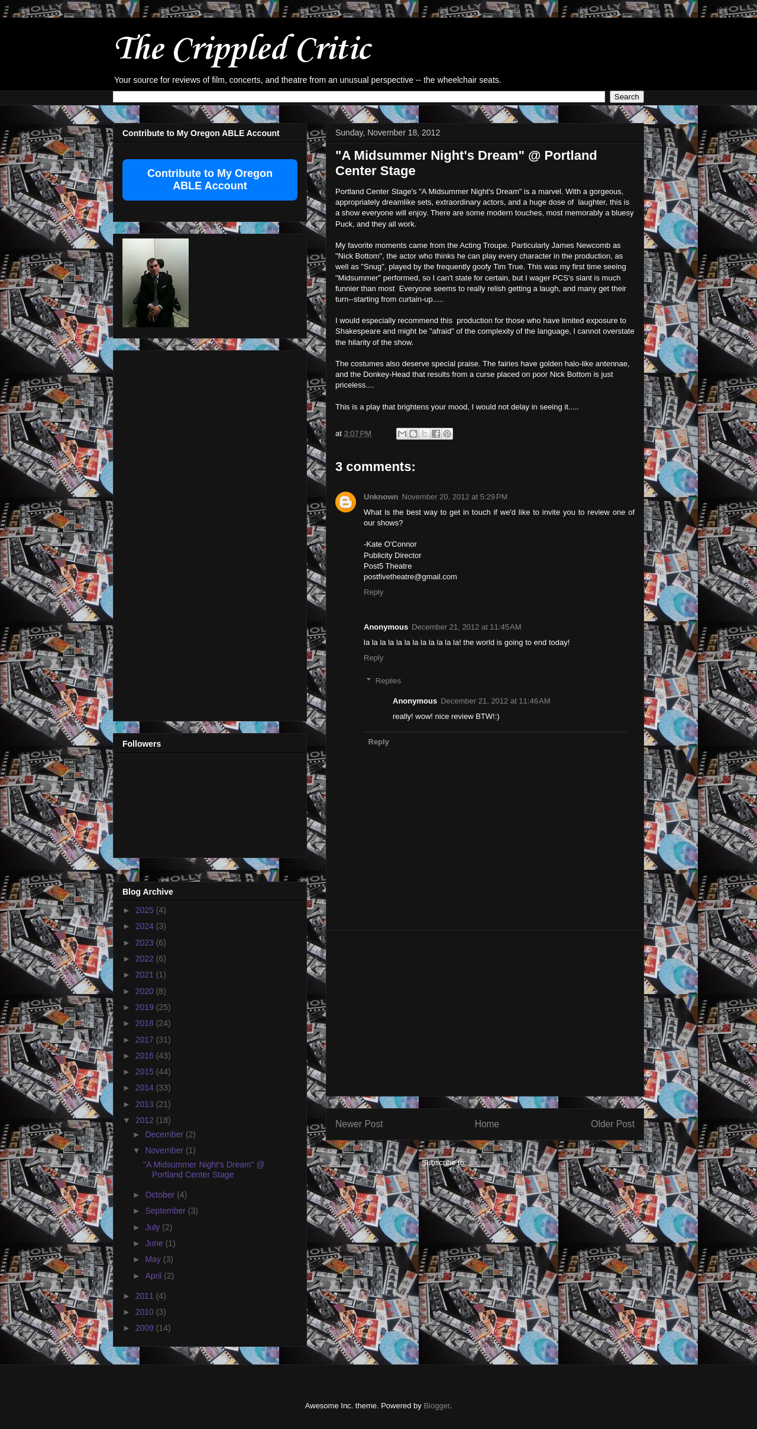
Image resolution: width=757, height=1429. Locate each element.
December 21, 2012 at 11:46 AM (495, 700)
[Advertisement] (485, 1013)
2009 (145, 1328)
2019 (145, 1007)
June (155, 1243)
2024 (145, 926)
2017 (145, 1039)
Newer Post (359, 1124)
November (165, 1150)
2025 (145, 910)
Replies (388, 680)
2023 (145, 942)
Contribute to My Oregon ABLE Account (210, 179)
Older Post (613, 1124)
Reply (373, 592)
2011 (145, 1296)
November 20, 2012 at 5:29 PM (455, 496)
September (166, 1210)
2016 (145, 1055)
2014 (145, 1087)
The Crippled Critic (241, 50)
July (153, 1227)
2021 (145, 974)
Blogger (436, 1405)
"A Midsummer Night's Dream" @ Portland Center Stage (204, 1169)
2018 (145, 1023)
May (154, 1259)
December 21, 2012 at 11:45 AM (466, 626)
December (165, 1134)
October (161, 1194)
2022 (145, 958)
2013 (145, 1104)
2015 (145, 1071)
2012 (145, 1120)
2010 (145, 1312)
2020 (145, 991)
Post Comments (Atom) (508, 1162)
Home (487, 1124)
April (154, 1275)
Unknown (381, 496)
